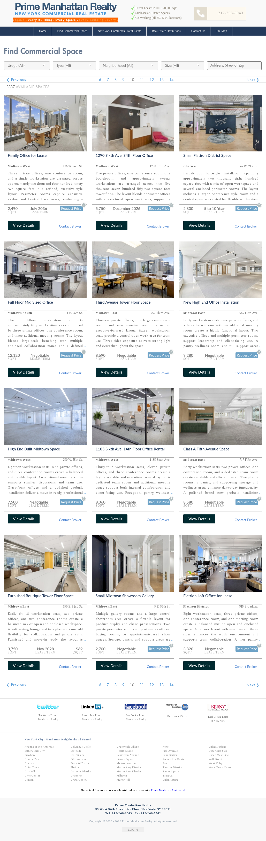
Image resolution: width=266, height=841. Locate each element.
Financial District (80, 763)
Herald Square (125, 751)
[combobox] (27, 65)
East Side (76, 751)
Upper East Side (218, 751)
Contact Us (198, 31)
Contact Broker (70, 226)
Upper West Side (219, 755)
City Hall (30, 772)
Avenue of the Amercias (39, 747)
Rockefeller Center (174, 759)
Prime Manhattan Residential (168, 790)
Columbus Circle (81, 747)
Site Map (221, 31)
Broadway (30, 755)
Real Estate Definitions (166, 31)
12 (152, 79)
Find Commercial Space (72, 31)
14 (171, 79)
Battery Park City (35, 751)
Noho (166, 747)
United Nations (217, 747)
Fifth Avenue (79, 759)
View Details (23, 225)
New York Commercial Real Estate (119, 31)
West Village (216, 763)
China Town (32, 767)
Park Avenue (170, 751)
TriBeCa (167, 776)
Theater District (172, 767)
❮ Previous (16, 79)
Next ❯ (253, 79)
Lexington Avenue (128, 755)
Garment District (81, 772)
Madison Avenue (126, 763)
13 (161, 79)
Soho (165, 763)
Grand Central (79, 780)
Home (43, 31)
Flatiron (75, 767)
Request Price (71, 208)
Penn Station (170, 755)
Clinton (29, 780)
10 (132, 79)
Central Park (32, 759)
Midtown (122, 776)
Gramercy (76, 776)
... (84, 199)
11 (142, 79)
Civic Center (32, 776)
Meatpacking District (129, 767)
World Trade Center (221, 767)
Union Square (170, 780)
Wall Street (215, 759)
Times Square (171, 772)
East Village (78, 755)
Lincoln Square (125, 759)
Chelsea (29, 763)
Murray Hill (123, 780)
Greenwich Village (128, 747)
